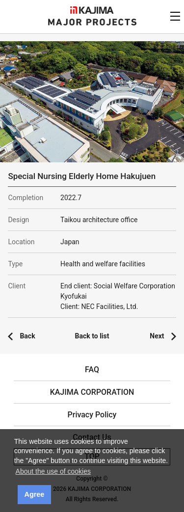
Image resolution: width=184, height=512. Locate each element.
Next (157, 336)
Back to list (92, 336)
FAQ (92, 369)
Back (27, 336)
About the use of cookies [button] (53, 471)
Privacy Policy (92, 414)
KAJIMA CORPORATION (92, 10)
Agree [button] (35, 494)
